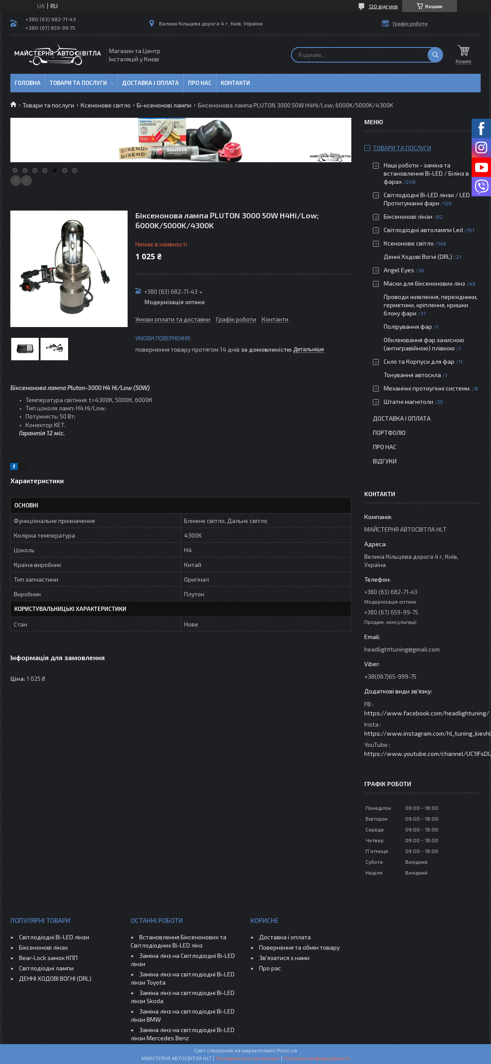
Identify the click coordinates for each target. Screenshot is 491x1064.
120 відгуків (383, 6)
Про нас (200, 82)
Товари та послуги (78, 82)
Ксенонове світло (106, 105)
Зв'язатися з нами (284, 957)
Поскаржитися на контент (248, 1058)
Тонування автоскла (412, 374)
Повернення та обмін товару (299, 947)
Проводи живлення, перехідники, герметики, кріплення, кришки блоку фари (431, 305)
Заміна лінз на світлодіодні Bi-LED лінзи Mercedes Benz (183, 1034)
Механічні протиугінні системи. (427, 388)
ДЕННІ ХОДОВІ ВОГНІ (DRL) (55, 978)
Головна (28, 82)
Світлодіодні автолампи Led (423, 229)
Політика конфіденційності (317, 1058)
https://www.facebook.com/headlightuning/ (426, 713)
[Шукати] (435, 55)
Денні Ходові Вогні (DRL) (418, 256)
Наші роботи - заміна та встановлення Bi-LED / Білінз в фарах (426, 173)
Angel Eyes (399, 270)
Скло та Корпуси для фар (419, 361)
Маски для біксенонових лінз (424, 283)
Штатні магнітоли (408, 401)
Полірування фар (408, 326)
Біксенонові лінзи (408, 216)
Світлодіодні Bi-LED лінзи (54, 937)
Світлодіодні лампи (46, 968)
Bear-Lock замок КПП (48, 957)
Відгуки (385, 461)
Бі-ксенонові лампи (164, 105)
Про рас (270, 968)
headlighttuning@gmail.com (402, 649)
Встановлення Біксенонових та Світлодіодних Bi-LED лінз (178, 941)
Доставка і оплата (150, 82)
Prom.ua (287, 1050)
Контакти (235, 82)
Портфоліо (389, 432)
